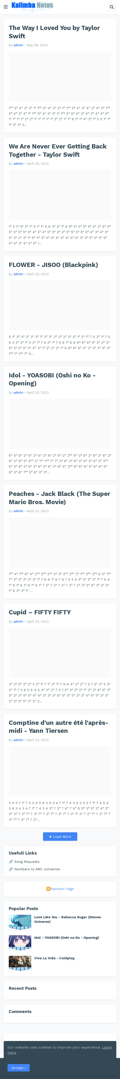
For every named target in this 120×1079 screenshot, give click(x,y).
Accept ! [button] (19, 1068)
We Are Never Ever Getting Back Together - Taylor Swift (58, 150)
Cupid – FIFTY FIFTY (40, 612)
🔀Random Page (60, 889)
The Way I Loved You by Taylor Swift (54, 32)
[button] (6, 6)
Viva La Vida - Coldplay (54, 958)
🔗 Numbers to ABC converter (34, 869)
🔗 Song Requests (24, 862)
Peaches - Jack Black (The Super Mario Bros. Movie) (59, 498)
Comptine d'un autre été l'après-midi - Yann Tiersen (58, 727)
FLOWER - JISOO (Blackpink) (53, 264)
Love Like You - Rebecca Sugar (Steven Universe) (67, 919)
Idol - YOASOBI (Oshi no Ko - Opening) (52, 379)
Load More (61, 837)
